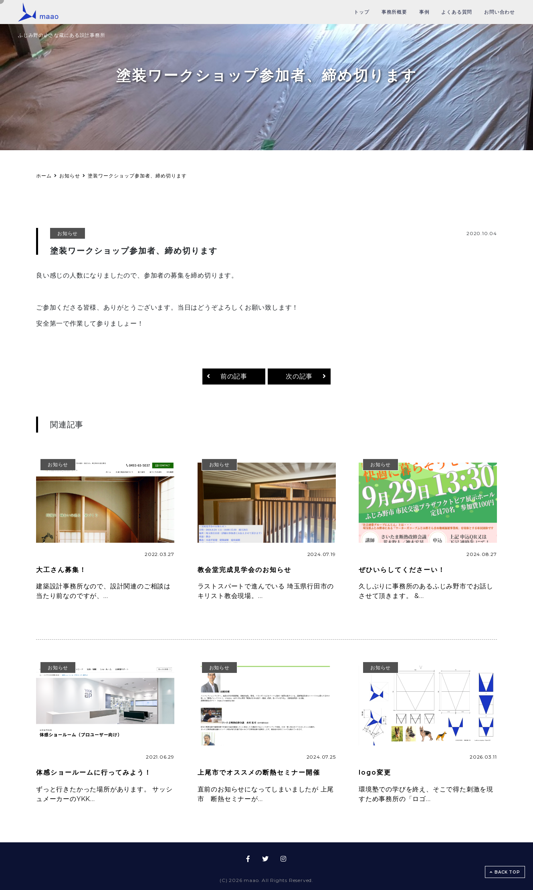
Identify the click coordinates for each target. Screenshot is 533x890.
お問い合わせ (499, 12)
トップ (361, 12)
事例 (424, 12)
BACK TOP (505, 872)
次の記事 (299, 376)
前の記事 (233, 376)
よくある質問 (456, 12)
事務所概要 (394, 12)
